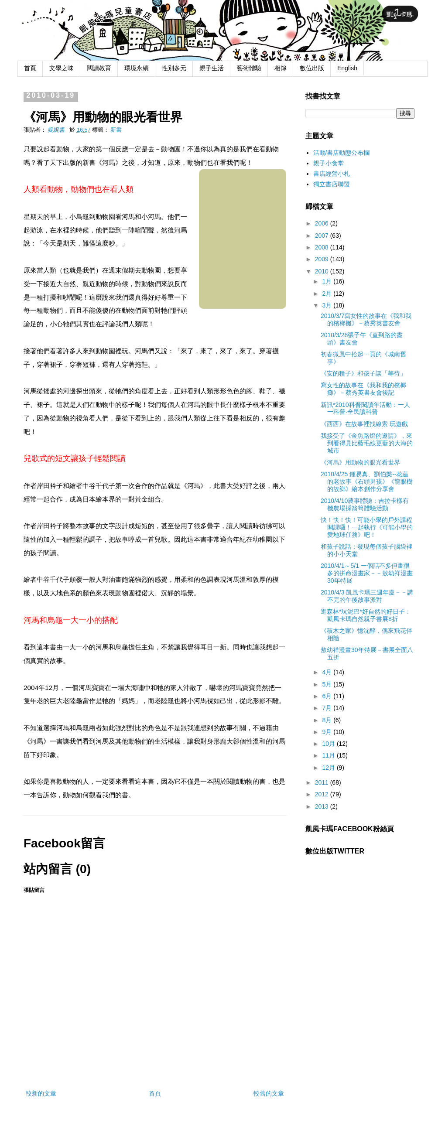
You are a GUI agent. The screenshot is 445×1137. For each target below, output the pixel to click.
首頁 (30, 68)
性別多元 (174, 68)
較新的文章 (41, 1093)
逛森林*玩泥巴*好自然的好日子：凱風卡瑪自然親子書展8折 (366, 615)
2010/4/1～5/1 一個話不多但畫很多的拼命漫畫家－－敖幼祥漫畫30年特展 (367, 573)
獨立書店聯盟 (331, 184)
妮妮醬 (57, 130)
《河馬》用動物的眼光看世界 (360, 462)
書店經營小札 (331, 173)
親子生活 (211, 68)
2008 (322, 247)
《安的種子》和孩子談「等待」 (363, 373)
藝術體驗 (249, 68)
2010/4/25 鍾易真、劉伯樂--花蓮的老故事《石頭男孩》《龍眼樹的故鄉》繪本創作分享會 (367, 481)
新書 (116, 130)
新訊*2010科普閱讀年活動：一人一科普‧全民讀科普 (365, 408)
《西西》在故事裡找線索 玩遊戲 (364, 423)
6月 (327, 696)
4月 (327, 672)
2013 (322, 806)
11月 (329, 755)
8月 (327, 720)
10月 (329, 743)
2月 (327, 293)
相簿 (280, 68)
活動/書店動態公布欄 (341, 152)
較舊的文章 (268, 1093)
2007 (322, 235)
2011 (322, 782)
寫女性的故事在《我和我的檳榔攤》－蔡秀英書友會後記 (363, 389)
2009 (322, 259)
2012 (322, 794)
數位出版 (312, 68)
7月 (327, 707)
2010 (322, 271)
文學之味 (61, 68)
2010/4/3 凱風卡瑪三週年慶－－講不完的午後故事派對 (367, 596)
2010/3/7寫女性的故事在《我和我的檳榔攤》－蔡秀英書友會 (366, 319)
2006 (322, 223)
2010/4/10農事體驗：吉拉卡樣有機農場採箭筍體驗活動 (365, 504)
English (347, 68)
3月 (327, 305)
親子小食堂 (328, 163)
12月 (329, 767)
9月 (327, 731)
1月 (327, 281)
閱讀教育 (99, 68)
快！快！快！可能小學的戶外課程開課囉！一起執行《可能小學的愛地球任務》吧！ (367, 527)
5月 (327, 684)
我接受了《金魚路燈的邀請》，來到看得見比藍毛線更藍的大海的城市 (367, 443)
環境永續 (136, 68)
